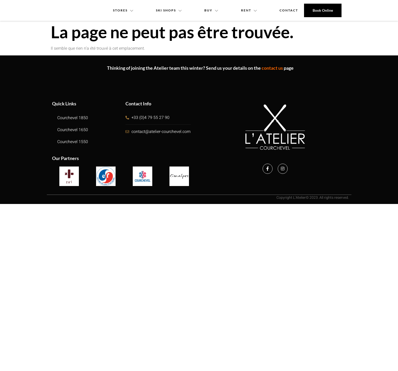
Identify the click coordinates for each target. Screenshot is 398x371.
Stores (123, 10)
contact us (272, 68)
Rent (249, 10)
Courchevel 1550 (72, 142)
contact (289, 10)
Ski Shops (169, 10)
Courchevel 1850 (72, 118)
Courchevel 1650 (72, 130)
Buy (212, 10)
